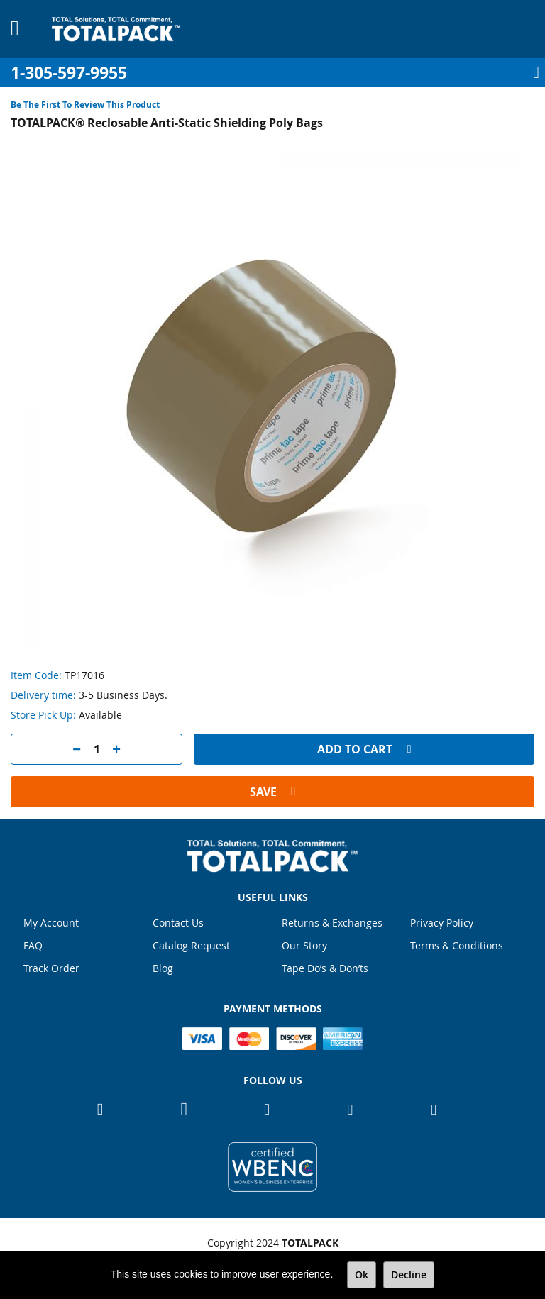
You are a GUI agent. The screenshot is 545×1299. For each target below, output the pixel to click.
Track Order (51, 968)
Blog (163, 968)
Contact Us (178, 922)
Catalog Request (191, 945)
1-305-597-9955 (69, 72)
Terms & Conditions (456, 945)
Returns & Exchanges (332, 922)
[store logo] (116, 29)
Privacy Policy (441, 922)
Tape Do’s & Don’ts (325, 968)
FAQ (33, 945)
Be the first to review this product (85, 105)
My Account (51, 922)
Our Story (304, 945)
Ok (361, 1274)
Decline (408, 1274)
